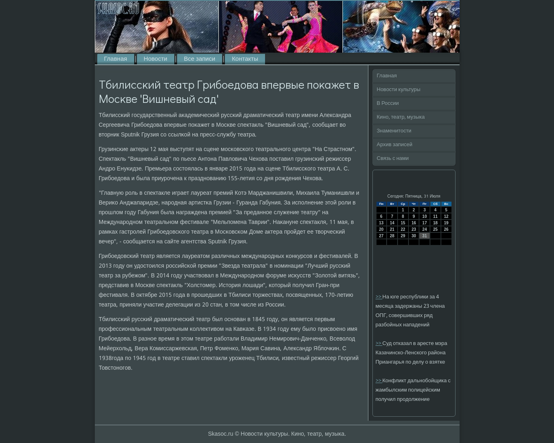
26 (446, 229)
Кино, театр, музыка (401, 117)
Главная (115, 59)
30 (413, 236)
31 (424, 236)
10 (424, 216)
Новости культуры (399, 89)
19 (446, 223)
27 (381, 236)
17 (424, 223)
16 (413, 223)
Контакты (245, 59)
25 (435, 229)
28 (392, 236)
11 (435, 216)
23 (413, 229)
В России (388, 103)
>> (379, 297)
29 (403, 236)
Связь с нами (393, 158)
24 (424, 229)
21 (392, 229)
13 (381, 223)
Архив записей (395, 144)
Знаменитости (394, 131)
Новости (155, 59)
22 (403, 229)
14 (392, 223)
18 (435, 223)
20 (381, 229)
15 (403, 223)
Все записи (199, 59)
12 (446, 216)
